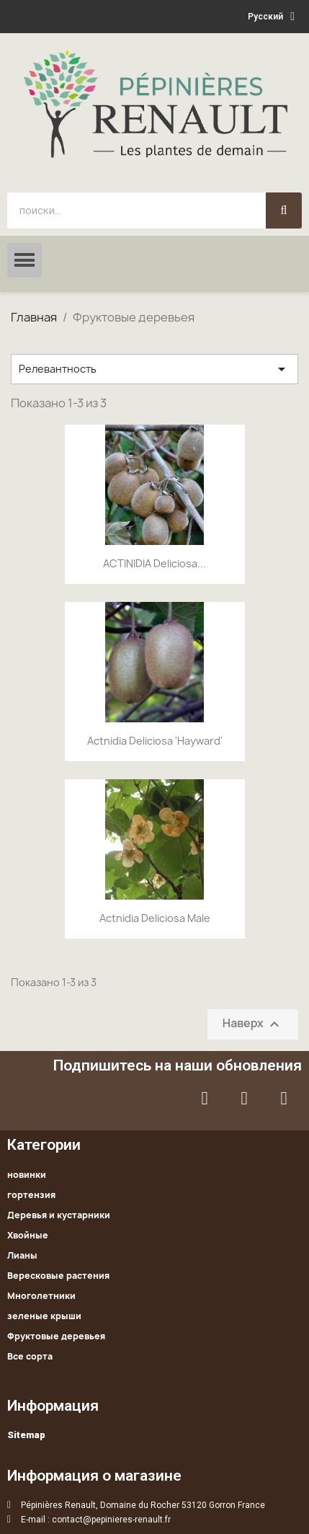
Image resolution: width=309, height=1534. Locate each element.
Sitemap (26, 1434)
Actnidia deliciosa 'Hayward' (155, 741)
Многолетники (41, 1296)
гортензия (31, 1195)
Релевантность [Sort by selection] (154, 369)
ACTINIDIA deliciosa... (154, 563)
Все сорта (30, 1356)
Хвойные (27, 1235)
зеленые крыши (44, 1316)
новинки (26, 1175)
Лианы (22, 1255)
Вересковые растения (58, 1275)
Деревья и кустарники (58, 1215)
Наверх (253, 1025)
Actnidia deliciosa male (154, 918)
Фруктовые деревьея (56, 1336)
